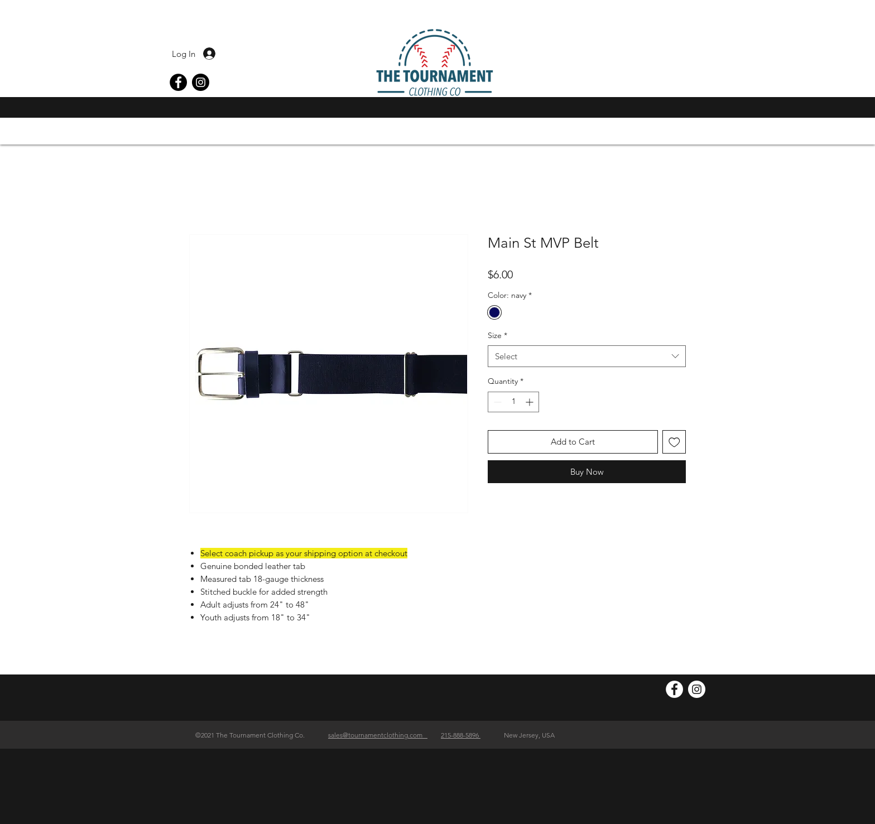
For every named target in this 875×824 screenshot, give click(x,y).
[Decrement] (496, 402)
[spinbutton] (513, 402)
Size (497, 335)
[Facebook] (178, 82)
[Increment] (530, 402)
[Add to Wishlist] (674, 442)
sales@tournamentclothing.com (377, 735)
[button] (701, 109)
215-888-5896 (460, 735)
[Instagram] (200, 82)
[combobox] (587, 356)
